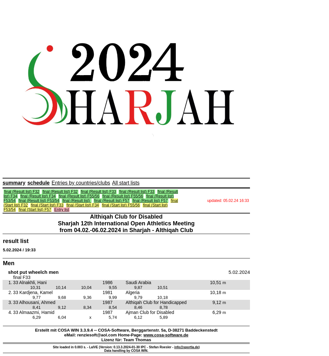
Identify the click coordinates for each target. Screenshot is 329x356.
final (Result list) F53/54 (39, 200)
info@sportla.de (186, 347)
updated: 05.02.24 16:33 (228, 200)
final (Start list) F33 (47, 205)
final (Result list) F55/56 (79, 196)
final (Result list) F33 (98, 191)
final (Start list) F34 (83, 205)
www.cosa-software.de (166, 335)
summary (14, 183)
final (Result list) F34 (38, 196)
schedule (38, 183)
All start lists (125, 183)
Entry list (61, 209)
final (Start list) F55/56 (121, 205)
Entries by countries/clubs (81, 183)
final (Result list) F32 (21, 191)
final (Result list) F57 (111, 200)
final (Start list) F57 (35, 209)
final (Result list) (76, 200)
